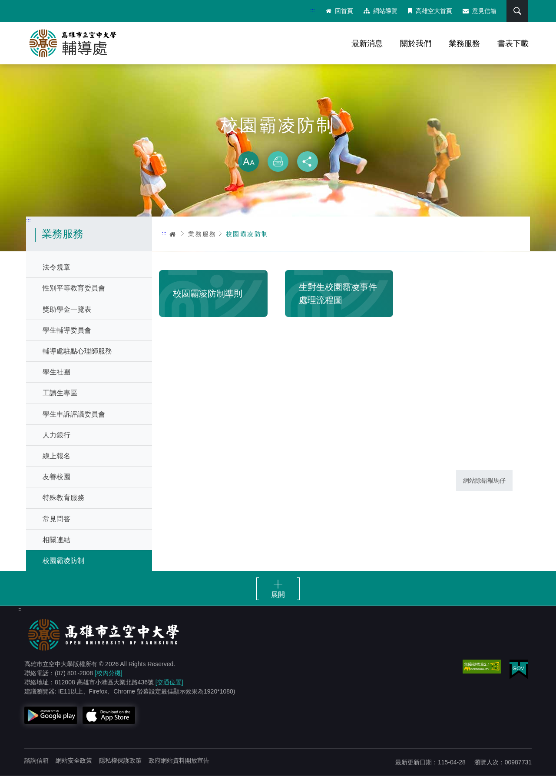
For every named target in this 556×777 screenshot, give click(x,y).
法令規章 (56, 268)
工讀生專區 (60, 394)
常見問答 (56, 520)
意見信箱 (479, 10)
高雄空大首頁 (429, 10)
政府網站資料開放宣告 (179, 761)
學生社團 (56, 373)
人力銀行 (56, 436)
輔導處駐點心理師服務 (77, 352)
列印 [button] (278, 162)
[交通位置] (169, 683)
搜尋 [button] (516, 11)
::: (312, 10)
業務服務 (464, 43)
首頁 (172, 235)
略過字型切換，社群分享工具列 (278, 143)
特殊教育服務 (63, 499)
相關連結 (56, 540)
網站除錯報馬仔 (484, 481)
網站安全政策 (74, 761)
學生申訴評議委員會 (74, 415)
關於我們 (415, 43)
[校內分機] (108, 674)
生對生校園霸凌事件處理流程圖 (338, 294)
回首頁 (339, 10)
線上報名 (56, 456)
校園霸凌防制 (63, 561)
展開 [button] (278, 596)
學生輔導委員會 (67, 331)
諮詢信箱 (36, 761)
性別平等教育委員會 (74, 289)
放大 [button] (248, 162)
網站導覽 (380, 10)
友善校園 (56, 478)
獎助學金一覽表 (67, 310)
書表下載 (513, 43)
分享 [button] (307, 162)
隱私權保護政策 (120, 761)
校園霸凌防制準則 (207, 294)
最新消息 (367, 43)
